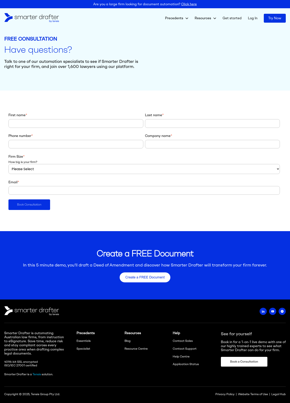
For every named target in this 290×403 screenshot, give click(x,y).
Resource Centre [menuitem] (136, 349)
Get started (232, 18)
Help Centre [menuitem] (181, 356)
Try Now (274, 18)
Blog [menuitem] (127, 341)
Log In (252, 18)
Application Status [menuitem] (186, 364)
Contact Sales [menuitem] (183, 341)
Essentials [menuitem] (84, 341)
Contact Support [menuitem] (185, 349)
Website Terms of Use (253, 394)
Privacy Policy (225, 394)
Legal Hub (278, 394)
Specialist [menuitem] (83, 349)
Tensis (37, 374)
